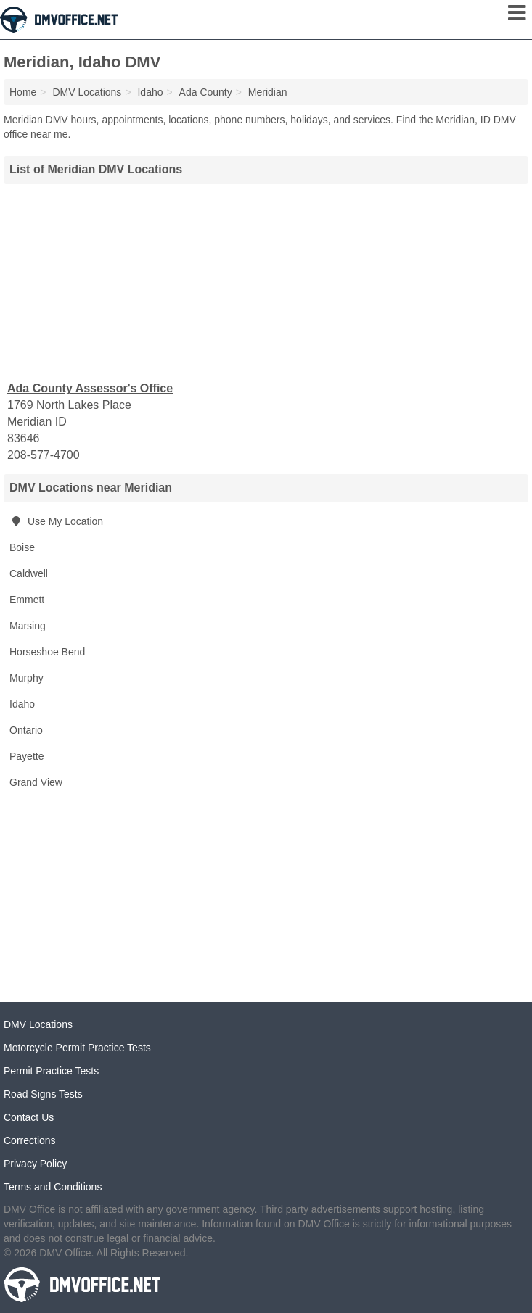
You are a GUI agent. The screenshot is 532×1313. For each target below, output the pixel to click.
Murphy (26, 678)
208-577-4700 (43, 455)
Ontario (26, 730)
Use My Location (56, 521)
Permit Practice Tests (51, 1071)
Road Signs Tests (43, 1094)
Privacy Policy (35, 1163)
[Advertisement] (266, 280)
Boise (22, 547)
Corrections (30, 1140)
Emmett (26, 599)
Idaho (22, 704)
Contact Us (29, 1117)
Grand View (35, 782)
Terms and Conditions (53, 1187)
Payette (26, 756)
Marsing (27, 625)
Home (22, 92)
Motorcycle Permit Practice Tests (77, 1047)
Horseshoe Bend (47, 652)
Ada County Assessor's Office (90, 388)
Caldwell (28, 573)
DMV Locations (38, 1024)
